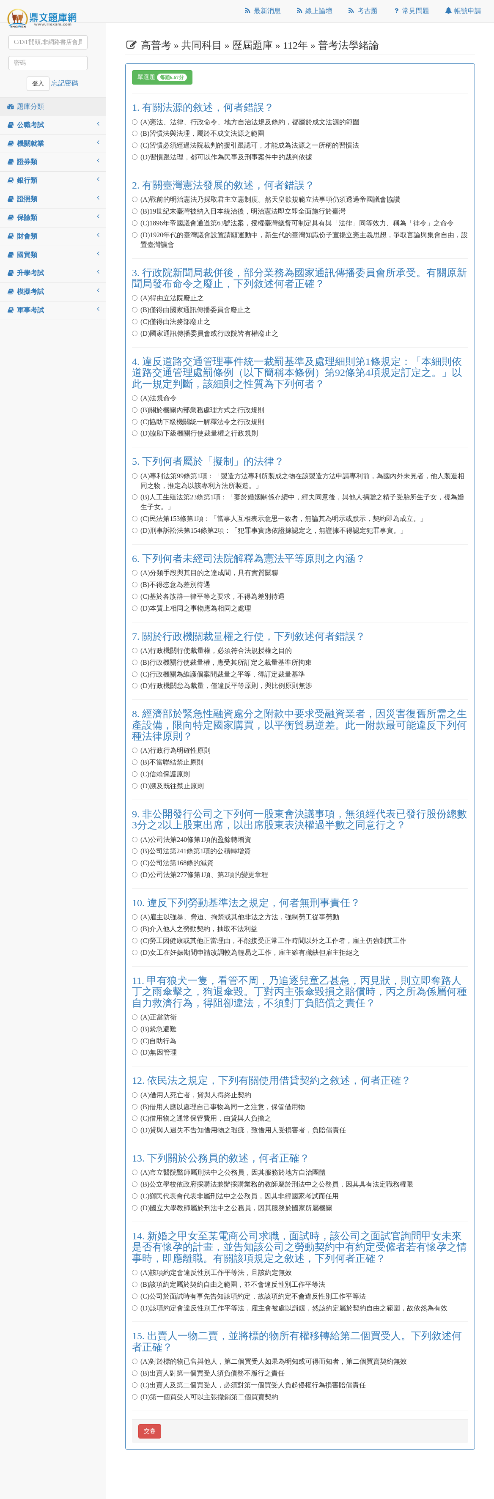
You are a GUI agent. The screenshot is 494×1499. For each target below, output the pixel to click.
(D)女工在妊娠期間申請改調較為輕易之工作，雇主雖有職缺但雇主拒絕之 (246, 952)
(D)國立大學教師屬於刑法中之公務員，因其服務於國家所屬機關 (232, 1207)
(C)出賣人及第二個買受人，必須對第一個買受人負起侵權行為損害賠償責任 (252, 1385)
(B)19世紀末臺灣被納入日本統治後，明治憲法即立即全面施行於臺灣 (242, 211)
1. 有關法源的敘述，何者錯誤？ (208, 107)
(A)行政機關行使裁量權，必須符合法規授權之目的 (215, 650)
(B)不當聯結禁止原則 (171, 762)
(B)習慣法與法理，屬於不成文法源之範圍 (201, 133)
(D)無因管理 (154, 1052)
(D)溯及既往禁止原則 (168, 785)
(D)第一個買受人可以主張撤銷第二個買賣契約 (205, 1396)
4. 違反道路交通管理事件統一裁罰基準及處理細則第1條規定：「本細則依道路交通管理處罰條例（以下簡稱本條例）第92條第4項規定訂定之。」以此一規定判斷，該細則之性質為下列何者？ (297, 372)
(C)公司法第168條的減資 (176, 862)
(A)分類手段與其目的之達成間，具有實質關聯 (208, 572)
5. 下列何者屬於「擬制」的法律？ (213, 461)
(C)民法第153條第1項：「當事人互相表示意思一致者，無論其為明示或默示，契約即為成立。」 (283, 518)
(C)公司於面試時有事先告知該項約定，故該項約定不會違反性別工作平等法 (252, 1296)
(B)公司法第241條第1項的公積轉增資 (195, 851)
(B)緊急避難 (157, 1029)
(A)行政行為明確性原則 (174, 750)
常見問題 (411, 10)
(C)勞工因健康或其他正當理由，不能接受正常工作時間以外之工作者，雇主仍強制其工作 (272, 940)
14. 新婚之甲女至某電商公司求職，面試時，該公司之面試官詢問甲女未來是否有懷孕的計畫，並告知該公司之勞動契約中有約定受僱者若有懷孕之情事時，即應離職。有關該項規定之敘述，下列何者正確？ (299, 1247)
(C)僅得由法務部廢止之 (174, 321)
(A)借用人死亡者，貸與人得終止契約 (195, 1095)
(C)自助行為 (157, 1040)
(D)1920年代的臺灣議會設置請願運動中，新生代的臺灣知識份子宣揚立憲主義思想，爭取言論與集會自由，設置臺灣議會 (300, 239)
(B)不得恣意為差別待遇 (174, 584)
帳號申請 (462, 10)
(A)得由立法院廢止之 (171, 297)
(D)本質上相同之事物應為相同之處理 (191, 608)
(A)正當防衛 (158, 1017)
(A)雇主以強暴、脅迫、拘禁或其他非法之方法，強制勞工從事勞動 (239, 917)
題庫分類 (25, 106)
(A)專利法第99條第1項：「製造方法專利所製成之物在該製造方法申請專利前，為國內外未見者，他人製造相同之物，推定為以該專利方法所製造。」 (298, 480)
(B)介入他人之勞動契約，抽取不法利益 (198, 928)
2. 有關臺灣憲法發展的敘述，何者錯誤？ (228, 185)
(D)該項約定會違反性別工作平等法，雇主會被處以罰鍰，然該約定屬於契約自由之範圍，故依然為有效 (289, 1308)
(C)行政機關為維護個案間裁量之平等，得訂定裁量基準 (222, 674)
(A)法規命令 (158, 398)
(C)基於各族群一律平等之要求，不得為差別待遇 (211, 596)
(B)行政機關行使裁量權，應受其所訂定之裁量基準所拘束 (225, 662)
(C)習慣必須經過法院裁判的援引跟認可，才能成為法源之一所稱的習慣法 (249, 145)
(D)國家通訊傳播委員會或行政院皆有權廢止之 (205, 333)
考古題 (362, 10)
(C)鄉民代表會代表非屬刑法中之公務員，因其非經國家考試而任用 (239, 1196)
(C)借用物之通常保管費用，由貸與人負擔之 (205, 1118)
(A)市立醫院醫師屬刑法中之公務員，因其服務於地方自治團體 (232, 1172)
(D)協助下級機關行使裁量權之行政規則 (195, 433)
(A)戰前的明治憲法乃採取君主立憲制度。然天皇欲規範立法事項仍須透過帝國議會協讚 (269, 199)
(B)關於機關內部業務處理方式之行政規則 (201, 410)
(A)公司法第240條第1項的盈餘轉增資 (195, 839)
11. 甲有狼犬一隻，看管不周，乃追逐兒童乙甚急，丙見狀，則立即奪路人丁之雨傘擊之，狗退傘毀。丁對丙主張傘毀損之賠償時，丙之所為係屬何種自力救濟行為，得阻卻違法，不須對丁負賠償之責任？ (299, 991)
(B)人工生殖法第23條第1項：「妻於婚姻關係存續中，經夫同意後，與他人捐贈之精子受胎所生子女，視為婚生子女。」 (298, 501)
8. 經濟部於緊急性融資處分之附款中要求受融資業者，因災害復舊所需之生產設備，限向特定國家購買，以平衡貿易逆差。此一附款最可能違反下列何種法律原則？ (299, 725)
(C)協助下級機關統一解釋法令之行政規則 (201, 421)
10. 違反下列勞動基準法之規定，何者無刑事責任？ (251, 902)
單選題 (162, 77)
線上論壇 (314, 10)
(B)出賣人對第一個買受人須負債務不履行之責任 (211, 1373)
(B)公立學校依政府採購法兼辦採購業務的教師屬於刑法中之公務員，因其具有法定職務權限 (276, 1184)
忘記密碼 (64, 83)
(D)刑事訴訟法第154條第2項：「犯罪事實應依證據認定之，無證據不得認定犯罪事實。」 (269, 530)
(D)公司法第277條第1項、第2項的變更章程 (200, 874)
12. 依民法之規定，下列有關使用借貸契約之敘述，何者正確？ (276, 1080)
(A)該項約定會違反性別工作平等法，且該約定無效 (215, 1272)
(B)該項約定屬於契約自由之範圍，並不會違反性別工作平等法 (232, 1284)
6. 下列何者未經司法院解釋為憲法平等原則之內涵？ (254, 558)
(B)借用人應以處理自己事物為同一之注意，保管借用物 (222, 1106)
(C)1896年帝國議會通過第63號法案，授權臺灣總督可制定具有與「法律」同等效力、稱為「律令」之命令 (296, 223)
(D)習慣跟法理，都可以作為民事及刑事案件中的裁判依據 (222, 157)
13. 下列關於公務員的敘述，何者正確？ (226, 1158)
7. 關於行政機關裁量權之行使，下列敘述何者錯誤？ (254, 636)
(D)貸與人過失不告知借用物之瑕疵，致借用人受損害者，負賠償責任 (239, 1130)
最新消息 (262, 10)
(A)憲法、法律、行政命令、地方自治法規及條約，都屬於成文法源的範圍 (249, 122)
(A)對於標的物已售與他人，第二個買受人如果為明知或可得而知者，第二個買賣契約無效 (273, 1361)
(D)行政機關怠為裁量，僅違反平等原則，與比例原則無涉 (222, 685)
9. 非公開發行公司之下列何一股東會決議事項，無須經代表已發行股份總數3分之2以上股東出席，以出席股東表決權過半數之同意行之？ (299, 819)
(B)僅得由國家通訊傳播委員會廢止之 (195, 309)
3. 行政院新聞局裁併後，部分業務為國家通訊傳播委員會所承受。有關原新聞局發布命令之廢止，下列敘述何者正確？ (299, 278)
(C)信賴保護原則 (164, 774)
